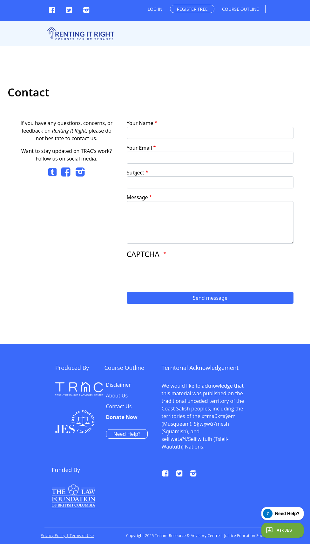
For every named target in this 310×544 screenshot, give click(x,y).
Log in (155, 9)
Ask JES (278, 530)
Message (137, 197)
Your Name (140, 123)
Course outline (240, 9)
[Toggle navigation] (301, 16)
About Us (220, 396)
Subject (135, 172)
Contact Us (222, 406)
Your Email (139, 147)
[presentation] (175, 274)
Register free (192, 9)
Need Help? (229, 433)
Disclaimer (221, 385)
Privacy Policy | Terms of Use (67, 535)
